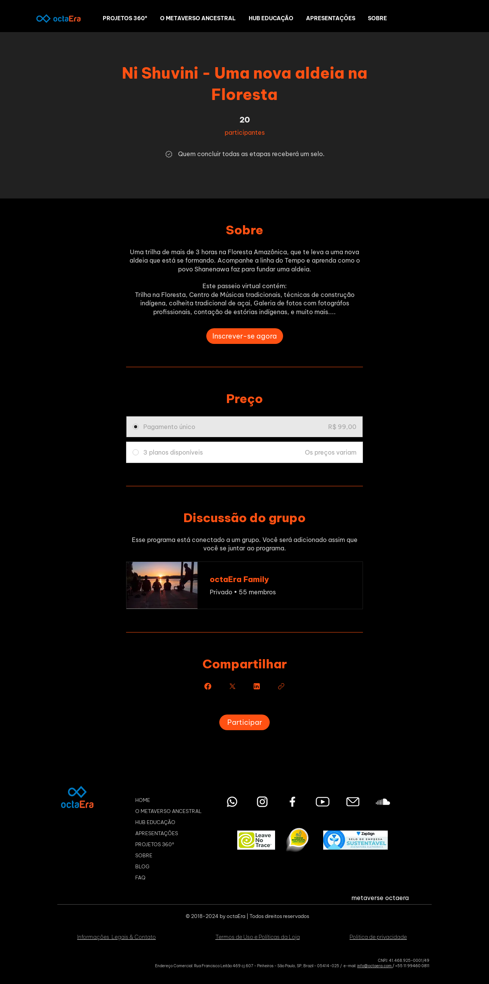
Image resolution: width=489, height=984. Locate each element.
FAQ (140, 877)
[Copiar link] (281, 686)
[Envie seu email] (353, 802)
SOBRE (143, 855)
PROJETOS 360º (154, 844)
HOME (142, 800)
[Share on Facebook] (207, 686)
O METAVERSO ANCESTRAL (168, 811)
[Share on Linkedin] (256, 686)
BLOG (142, 866)
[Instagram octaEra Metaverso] (262, 802)
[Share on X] (232, 686)
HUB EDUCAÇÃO (155, 822)
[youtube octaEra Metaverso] (323, 802)
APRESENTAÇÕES (156, 833)
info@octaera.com (374, 965)
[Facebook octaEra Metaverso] (292, 802)
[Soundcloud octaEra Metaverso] (383, 802)
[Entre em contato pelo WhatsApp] (232, 802)
